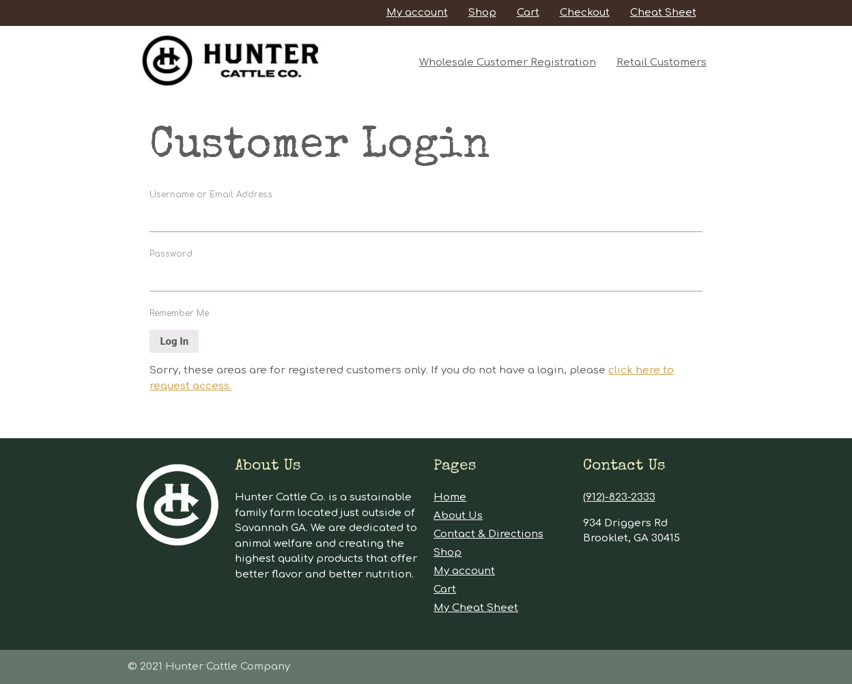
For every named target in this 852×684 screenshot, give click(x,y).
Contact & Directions (488, 534)
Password (171, 254)
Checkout (585, 12)
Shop (482, 12)
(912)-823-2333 (619, 497)
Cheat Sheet (663, 12)
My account (417, 12)
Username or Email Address (211, 194)
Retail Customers (661, 62)
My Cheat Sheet (476, 608)
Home (450, 497)
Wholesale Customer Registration (507, 62)
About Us (458, 516)
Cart (528, 12)
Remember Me (179, 313)
